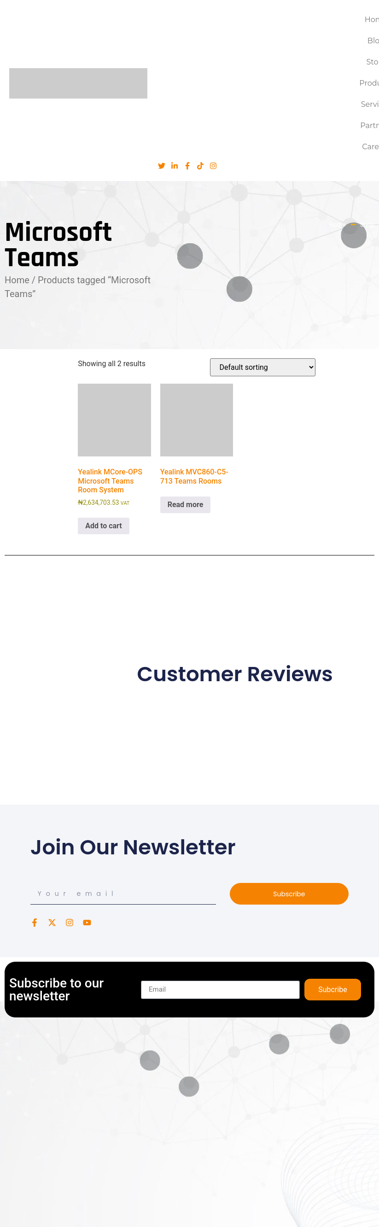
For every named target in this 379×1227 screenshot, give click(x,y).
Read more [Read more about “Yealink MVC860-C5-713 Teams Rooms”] (186, 504)
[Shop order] (262, 367)
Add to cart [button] (103, 525)
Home (17, 280)
